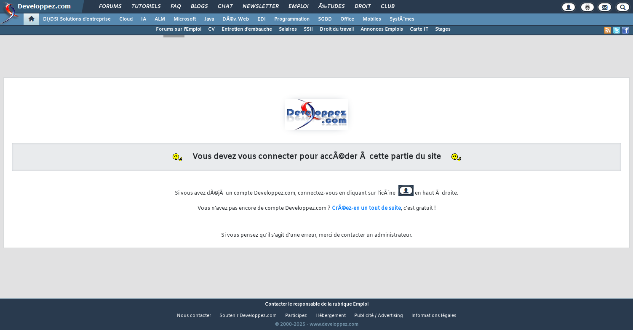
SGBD (325, 19)
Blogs (199, 6)
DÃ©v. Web (235, 19)
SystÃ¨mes (402, 19)
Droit (362, 6)
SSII (308, 29)
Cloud (126, 19)
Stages (443, 29)
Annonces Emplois (382, 29)
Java (209, 19)
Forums (110, 6)
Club (387, 6)
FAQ (176, 6)
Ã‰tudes (331, 6)
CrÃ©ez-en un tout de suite (366, 208)
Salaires (288, 29)
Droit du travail (337, 29)
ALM (160, 19)
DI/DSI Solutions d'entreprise (77, 19)
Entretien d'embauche (247, 29)
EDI (261, 19)
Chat (225, 6)
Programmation (292, 19)
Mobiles (372, 19)
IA (143, 19)
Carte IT (419, 29)
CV (211, 29)
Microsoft (185, 19)
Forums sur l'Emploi (178, 29)
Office (347, 19)
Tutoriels (146, 6)
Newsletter (260, 6)
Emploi (298, 6)
